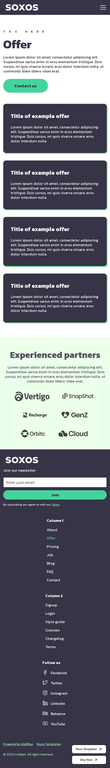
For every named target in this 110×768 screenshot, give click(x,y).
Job (50, 555)
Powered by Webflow (18, 744)
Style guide (55, 621)
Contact (53, 580)
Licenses (52, 630)
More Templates (49, 744)
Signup (51, 605)
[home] (20, 7)
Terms (50, 647)
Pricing (53, 546)
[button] (102, 7)
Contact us (25, 86)
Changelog (54, 638)
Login (50, 613)
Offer (51, 538)
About (52, 530)
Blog (51, 563)
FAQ (50, 571)
